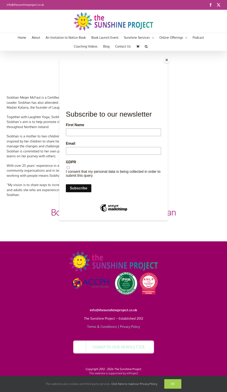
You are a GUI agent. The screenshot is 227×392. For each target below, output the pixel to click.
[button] (146, 46)
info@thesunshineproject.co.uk (25, 4)
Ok (173, 384)
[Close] (166, 60)
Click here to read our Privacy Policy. (134, 384)
